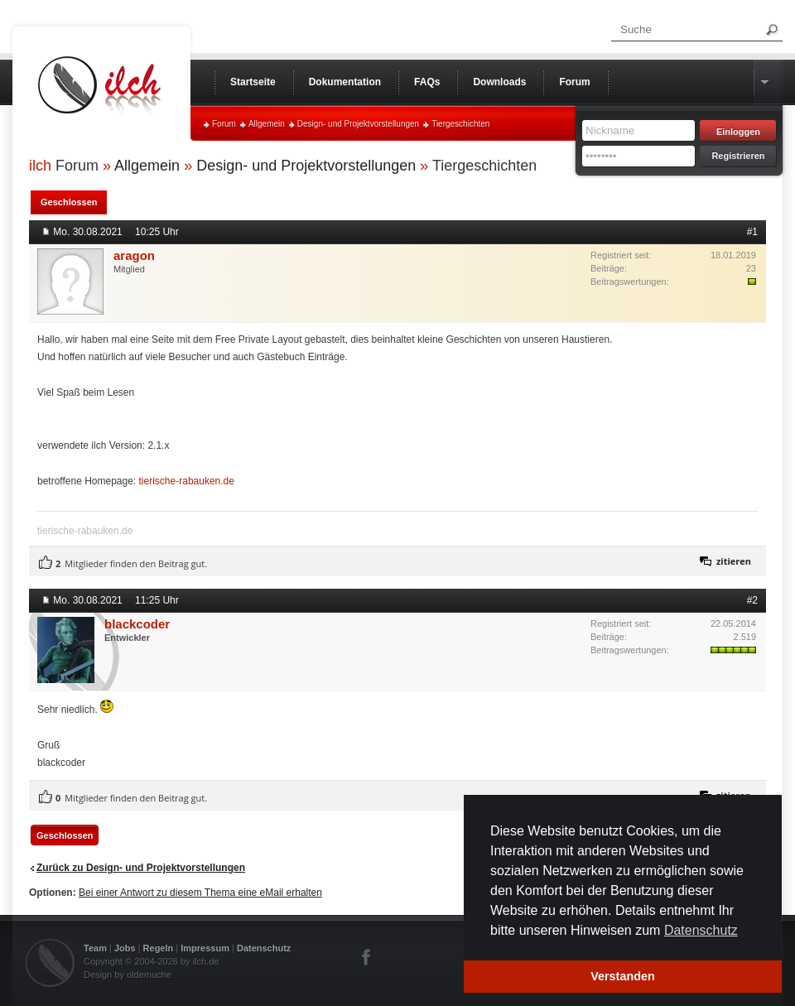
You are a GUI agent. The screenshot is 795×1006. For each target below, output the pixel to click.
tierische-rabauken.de (186, 481)
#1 (752, 232)
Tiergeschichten (460, 123)
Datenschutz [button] (701, 930)
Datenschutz (264, 948)
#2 (752, 600)
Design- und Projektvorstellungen (358, 123)
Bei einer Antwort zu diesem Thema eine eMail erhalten (200, 892)
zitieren (733, 561)
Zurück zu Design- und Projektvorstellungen (140, 868)
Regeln (158, 948)
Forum (224, 123)
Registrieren (737, 156)
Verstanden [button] (622, 976)
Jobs (125, 948)
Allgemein (266, 123)
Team (95, 948)
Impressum (205, 948)
